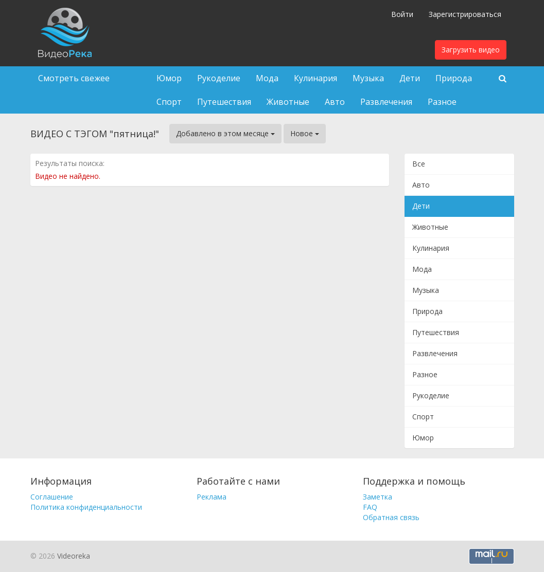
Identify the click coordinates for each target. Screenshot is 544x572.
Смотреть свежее (74, 78)
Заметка (377, 497)
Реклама (211, 497)
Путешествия (224, 101)
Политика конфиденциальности (86, 507)
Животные (288, 101)
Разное (442, 101)
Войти (402, 14)
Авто (335, 101)
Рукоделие (218, 78)
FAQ (370, 507)
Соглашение (51, 497)
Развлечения (386, 101)
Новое (304, 133)
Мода (267, 78)
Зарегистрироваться (465, 14)
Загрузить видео (471, 49)
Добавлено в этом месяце (225, 133)
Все (418, 164)
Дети (409, 78)
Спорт (169, 101)
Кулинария (315, 78)
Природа (453, 78)
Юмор (169, 78)
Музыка (368, 78)
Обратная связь (391, 517)
